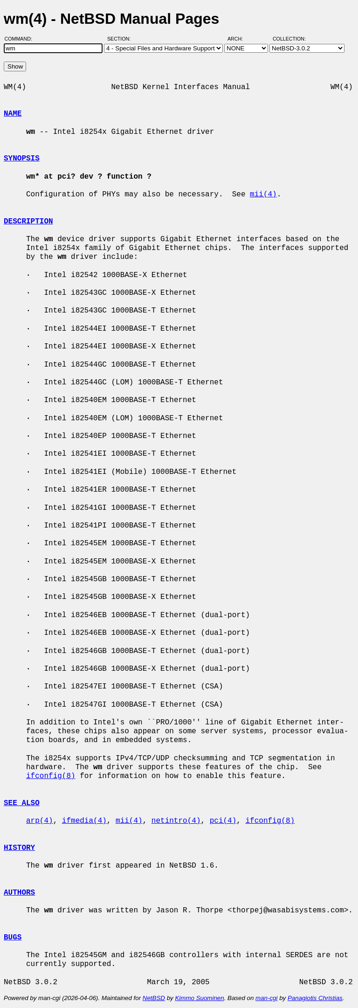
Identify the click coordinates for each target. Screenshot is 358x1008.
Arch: (239, 39)
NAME (12, 114)
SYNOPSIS (22, 158)
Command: (21, 39)
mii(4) (263, 194)
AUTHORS (19, 893)
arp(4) (39, 821)
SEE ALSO (22, 803)
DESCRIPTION (28, 221)
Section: (121, 39)
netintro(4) (176, 821)
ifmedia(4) (84, 821)
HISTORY (19, 848)
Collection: (289, 39)
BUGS (12, 937)
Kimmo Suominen (199, 997)
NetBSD (154, 997)
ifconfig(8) (51, 776)
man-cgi (266, 997)
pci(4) (223, 821)
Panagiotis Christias (315, 997)
